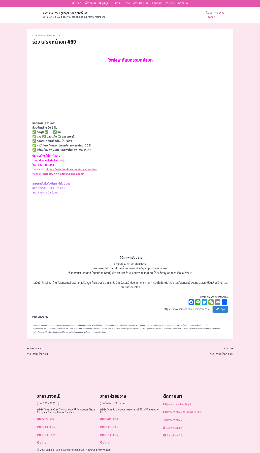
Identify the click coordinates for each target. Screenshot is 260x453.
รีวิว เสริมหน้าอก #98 (77, 351)
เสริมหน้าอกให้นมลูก (76, 332)
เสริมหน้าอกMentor (99, 328)
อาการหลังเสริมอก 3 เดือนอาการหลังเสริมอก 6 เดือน (50, 328)
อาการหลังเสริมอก (183, 325)
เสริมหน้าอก (74, 328)
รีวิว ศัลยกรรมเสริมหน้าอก (43, 35)
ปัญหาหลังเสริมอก (112, 325)
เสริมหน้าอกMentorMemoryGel (119, 328)
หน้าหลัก (76, 3)
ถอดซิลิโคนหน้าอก (98, 325)
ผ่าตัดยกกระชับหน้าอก (127, 325)
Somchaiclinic (56, 325)
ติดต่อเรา (183, 3)
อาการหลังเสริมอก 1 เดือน (200, 325)
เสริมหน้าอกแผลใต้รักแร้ (41, 332)
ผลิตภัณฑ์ (157, 3)
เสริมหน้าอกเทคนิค (213, 328)
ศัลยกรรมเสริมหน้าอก (168, 325)
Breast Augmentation (41, 325)
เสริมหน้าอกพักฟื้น (199, 328)
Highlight (104, 3)
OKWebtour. (105, 450)
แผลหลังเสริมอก (100, 332)
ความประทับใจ (140, 3)
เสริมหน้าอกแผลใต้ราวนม (59, 332)
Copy (220, 309)
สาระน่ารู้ (170, 3)
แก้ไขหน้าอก (88, 332)
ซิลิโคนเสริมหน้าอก (84, 325)
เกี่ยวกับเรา (90, 3)
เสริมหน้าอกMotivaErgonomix (142, 328)
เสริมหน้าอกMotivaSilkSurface (165, 328)
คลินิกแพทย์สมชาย (70, 325)
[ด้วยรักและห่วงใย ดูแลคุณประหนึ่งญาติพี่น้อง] (66, 15)
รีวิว (128, 3)
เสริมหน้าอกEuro (85, 328)
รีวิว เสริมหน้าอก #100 (183, 351)
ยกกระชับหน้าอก (142, 325)
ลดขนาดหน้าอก (154, 325)
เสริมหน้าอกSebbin (185, 328)
